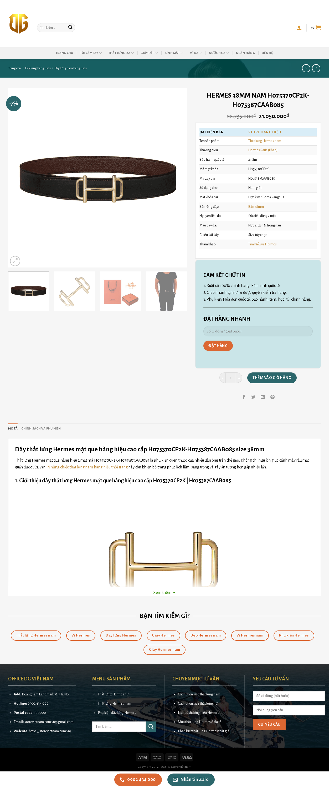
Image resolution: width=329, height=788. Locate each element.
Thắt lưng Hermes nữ (113, 694)
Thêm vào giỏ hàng (272, 378)
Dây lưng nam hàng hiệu (71, 68)
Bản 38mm (256, 207)
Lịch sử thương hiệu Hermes (198, 713)
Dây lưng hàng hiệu (38, 68)
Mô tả (13, 428)
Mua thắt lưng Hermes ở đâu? (199, 722)
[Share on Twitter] (253, 397)
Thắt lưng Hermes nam (264, 141)
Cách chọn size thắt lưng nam (199, 694)
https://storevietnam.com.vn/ (50, 731)
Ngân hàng (245, 53)
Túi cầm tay (91, 52)
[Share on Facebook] (244, 397)
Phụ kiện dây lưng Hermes (117, 713)
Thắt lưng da (121, 52)
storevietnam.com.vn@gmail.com (49, 722)
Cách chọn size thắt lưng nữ (198, 703)
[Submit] (70, 27)
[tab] (13, 428)
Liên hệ (267, 53)
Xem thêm (162, 592)
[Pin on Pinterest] (272, 397)
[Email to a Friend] (263, 397)
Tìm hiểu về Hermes (262, 244)
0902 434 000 (38, 703)
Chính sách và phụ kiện (41, 428)
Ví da (196, 52)
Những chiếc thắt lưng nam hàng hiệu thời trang (87, 467)
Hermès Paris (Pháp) (262, 150)
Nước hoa (219, 52)
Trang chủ (64, 53)
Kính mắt (174, 52)
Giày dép (149, 52)
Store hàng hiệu (264, 132)
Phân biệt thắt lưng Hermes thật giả (203, 731)
